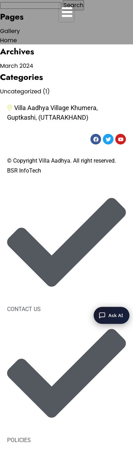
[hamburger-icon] (66, 13)
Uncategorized (20, 91)
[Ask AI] (111, 315)
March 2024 (16, 66)
